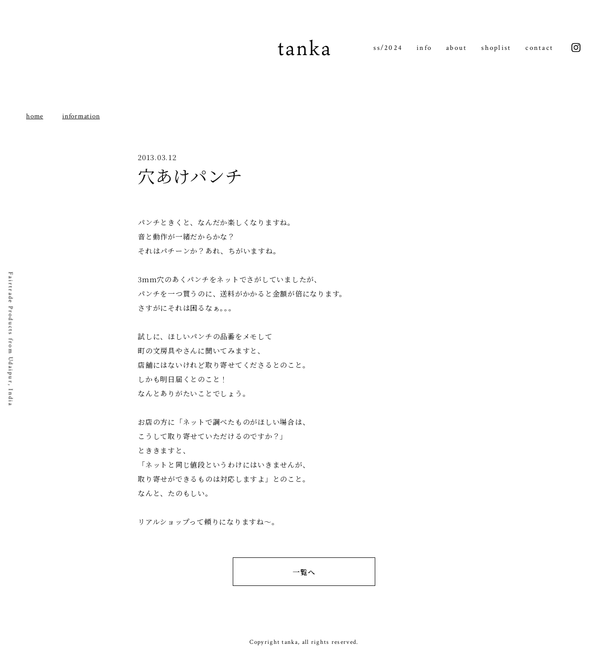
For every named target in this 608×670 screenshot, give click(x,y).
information (81, 116)
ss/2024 (387, 47)
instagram (576, 47)
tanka (304, 47)
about (456, 47)
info (424, 47)
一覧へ (304, 572)
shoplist (496, 47)
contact (539, 47)
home (34, 116)
